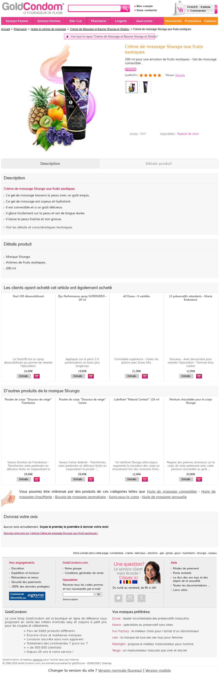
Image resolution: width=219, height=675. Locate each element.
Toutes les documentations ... (191, 585)
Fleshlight (118, 644)
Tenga (116, 650)
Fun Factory (120, 631)
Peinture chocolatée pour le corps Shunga (190, 401)
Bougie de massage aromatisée (80, 497)
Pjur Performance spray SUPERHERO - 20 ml (82, 298)
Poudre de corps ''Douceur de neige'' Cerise (82, 401)
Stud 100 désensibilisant (28, 296)
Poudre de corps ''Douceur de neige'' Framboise (28, 401)
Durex (116, 618)
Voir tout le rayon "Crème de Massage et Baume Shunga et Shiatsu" (113, 36)
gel (13, 195)
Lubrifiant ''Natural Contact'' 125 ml (136, 399)
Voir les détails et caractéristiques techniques (39, 227)
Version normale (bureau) (120, 670)
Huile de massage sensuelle (164, 497)
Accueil (5, 29)
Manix (116, 625)
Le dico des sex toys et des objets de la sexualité (190, 579)
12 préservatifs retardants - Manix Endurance (190, 298)
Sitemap (107, 663)
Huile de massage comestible (172, 492)
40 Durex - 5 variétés (136, 296)
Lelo (115, 637)
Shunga (180, 75)
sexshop (38, 659)
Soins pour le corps (124, 497)
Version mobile (158, 670)
